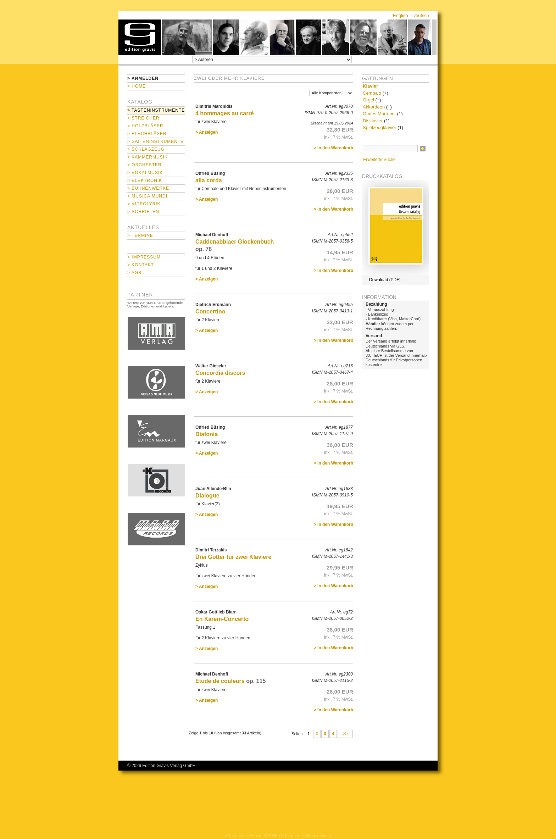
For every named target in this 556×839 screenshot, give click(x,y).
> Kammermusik (147, 157)
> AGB (134, 272)
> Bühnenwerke (148, 188)
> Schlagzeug (146, 149)
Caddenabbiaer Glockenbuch (234, 242)
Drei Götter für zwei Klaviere (233, 557)
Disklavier (373, 120)
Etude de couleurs (220, 681)
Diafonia (206, 434)
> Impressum (144, 257)
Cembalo (372, 93)
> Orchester (144, 164)
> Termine (140, 235)
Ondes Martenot (379, 113)
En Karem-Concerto (222, 619)
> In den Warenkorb (333, 147)
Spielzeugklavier (379, 127)
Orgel (368, 99)
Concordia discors (220, 373)
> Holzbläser (145, 125)
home (139, 37)
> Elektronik (144, 180)
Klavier (370, 86)
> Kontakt (140, 264)
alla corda (208, 180)
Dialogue (207, 496)
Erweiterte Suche (379, 159)
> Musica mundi (147, 196)
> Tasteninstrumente (156, 110)
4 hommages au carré (224, 113)
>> (345, 734)
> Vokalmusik (145, 172)
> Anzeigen (206, 132)
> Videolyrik (143, 203)
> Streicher (143, 118)
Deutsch (420, 15)
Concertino (210, 312)
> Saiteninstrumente (155, 141)
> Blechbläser (147, 133)
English (400, 15)
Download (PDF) (385, 279)
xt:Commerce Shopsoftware (305, 835)
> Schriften (143, 211)
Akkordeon (374, 107)
